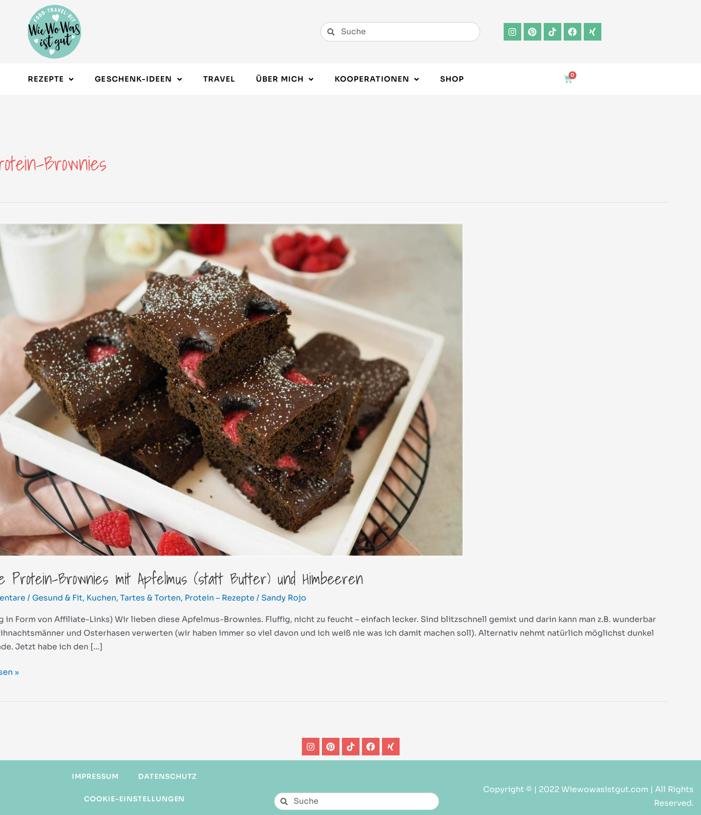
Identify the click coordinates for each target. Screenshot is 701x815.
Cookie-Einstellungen (134, 798)
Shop (452, 79)
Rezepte (51, 79)
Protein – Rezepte (220, 598)
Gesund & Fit (57, 598)
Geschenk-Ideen (138, 79)
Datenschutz (167, 776)
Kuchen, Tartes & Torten (133, 598)
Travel (219, 79)
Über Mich (285, 79)
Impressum (95, 776)
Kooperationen (377, 79)
